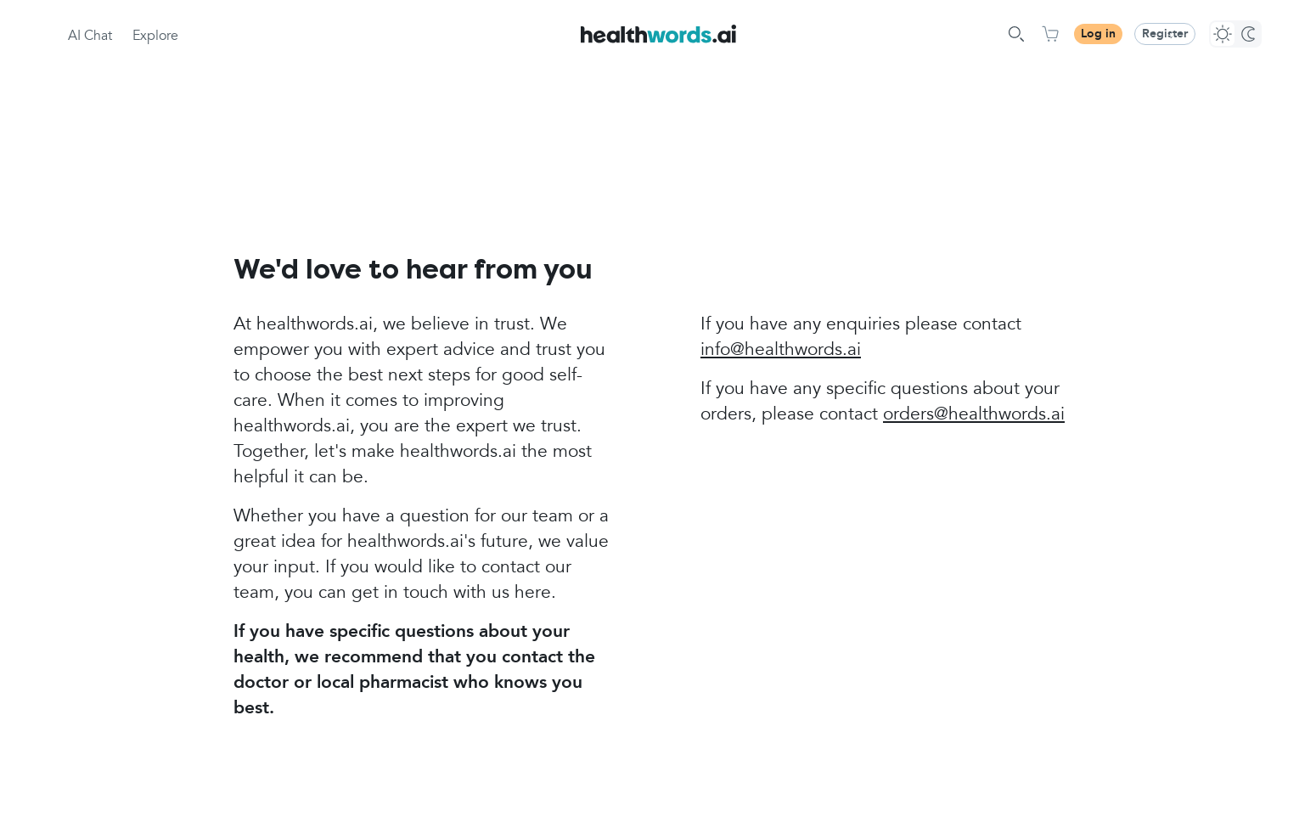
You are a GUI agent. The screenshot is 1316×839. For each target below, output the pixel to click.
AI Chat (90, 36)
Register (1165, 34)
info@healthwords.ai (780, 350)
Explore (155, 36)
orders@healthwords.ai (974, 415)
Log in (1098, 34)
